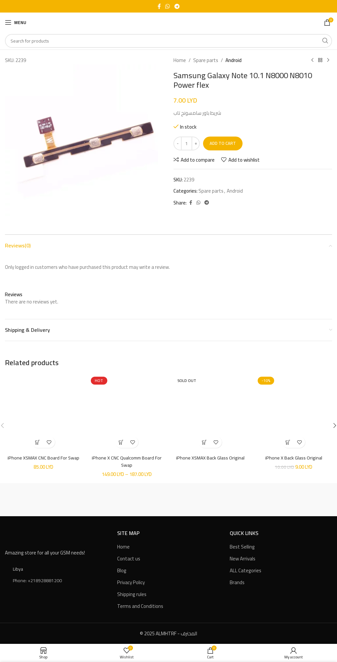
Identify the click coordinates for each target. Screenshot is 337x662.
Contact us (128, 558)
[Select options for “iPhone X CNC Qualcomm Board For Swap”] (121, 442)
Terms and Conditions (140, 605)
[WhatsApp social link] (167, 6)
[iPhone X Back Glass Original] (293, 413)
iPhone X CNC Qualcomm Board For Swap (127, 461)
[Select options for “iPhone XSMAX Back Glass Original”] (204, 442)
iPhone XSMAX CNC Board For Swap (43, 457)
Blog (121, 570)
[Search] (168, 41)
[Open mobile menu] (16, 22)
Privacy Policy (131, 582)
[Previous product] (312, 60)
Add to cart (223, 143)
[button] (37, 442)
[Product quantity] (187, 143)
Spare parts (205, 60)
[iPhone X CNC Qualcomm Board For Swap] (127, 413)
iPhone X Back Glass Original (294, 457)
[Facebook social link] (159, 6)
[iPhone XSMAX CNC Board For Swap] (43, 413)
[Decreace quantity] (177, 143)
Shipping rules (131, 593)
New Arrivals (242, 558)
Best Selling (242, 546)
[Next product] (328, 60)
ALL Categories (245, 570)
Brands (237, 582)
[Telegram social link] (177, 6)
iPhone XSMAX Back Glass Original (210, 457)
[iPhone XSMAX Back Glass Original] (210, 413)
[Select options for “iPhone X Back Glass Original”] (288, 442)
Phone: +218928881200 (37, 580)
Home (179, 60)
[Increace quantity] (196, 143)
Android (233, 60)
